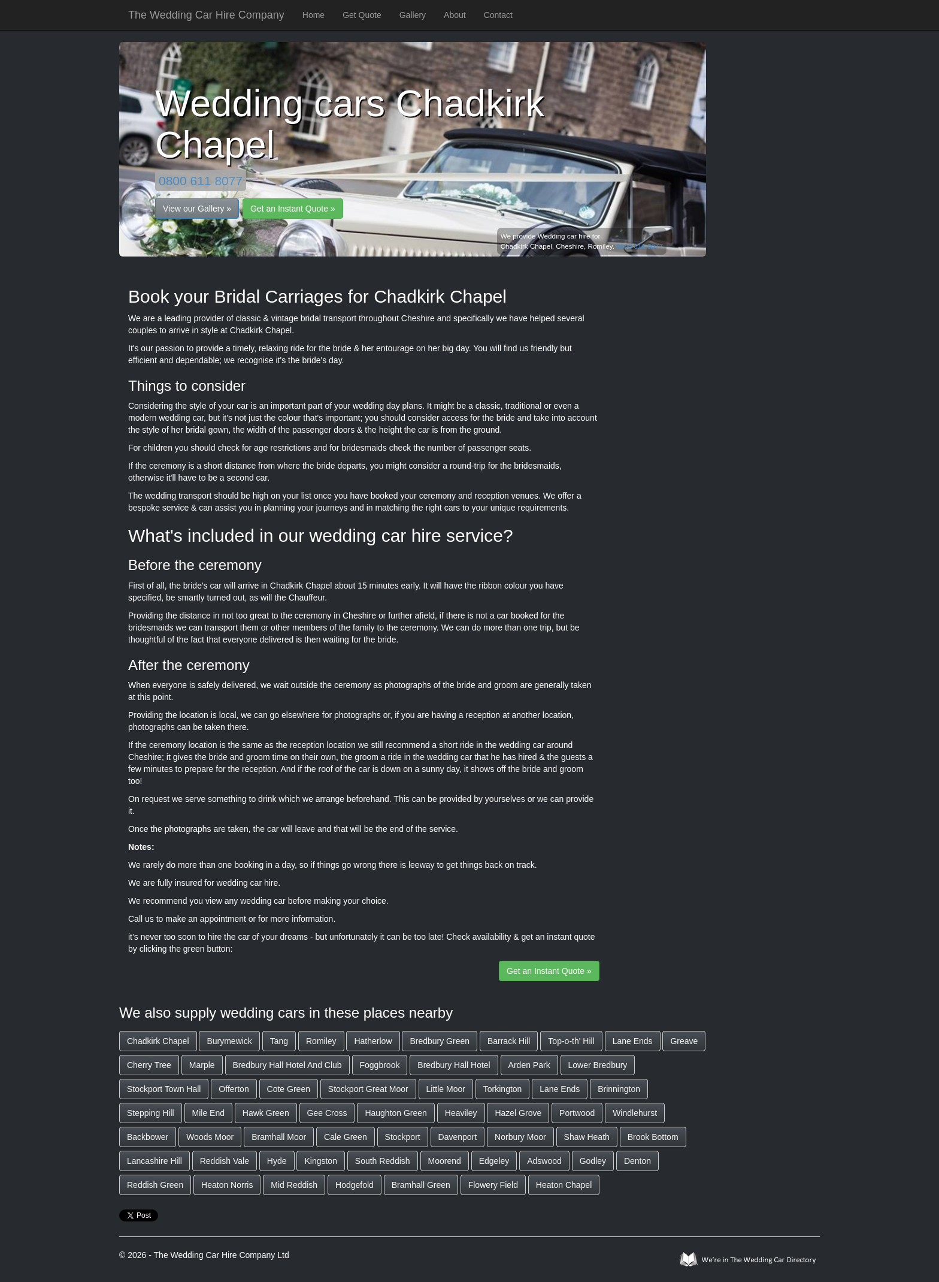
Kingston (320, 1161)
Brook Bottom (653, 1137)
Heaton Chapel (564, 1185)
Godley (593, 1161)
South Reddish (382, 1161)
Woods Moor (210, 1137)
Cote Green (288, 1089)
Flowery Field (493, 1185)
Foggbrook (380, 1065)
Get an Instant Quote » (292, 208)
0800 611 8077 (201, 181)
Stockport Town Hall (164, 1089)
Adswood (544, 1161)
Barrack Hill (509, 1041)
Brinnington (619, 1089)
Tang (279, 1041)
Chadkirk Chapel (158, 1041)
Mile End (208, 1113)
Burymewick (229, 1041)
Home (313, 15)
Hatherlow (373, 1041)
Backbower (147, 1137)
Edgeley (494, 1161)
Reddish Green (155, 1185)
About (455, 15)
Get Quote (362, 15)
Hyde (277, 1161)
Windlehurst (635, 1113)
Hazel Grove (518, 1113)
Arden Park (529, 1065)
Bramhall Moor (279, 1137)
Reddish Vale (224, 1161)
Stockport (402, 1137)
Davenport (457, 1137)
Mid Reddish (294, 1185)
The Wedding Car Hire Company (206, 15)
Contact (498, 15)
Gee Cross (327, 1113)
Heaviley (461, 1113)
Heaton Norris (227, 1185)
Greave (684, 1041)
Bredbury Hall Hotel (453, 1065)
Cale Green (345, 1137)
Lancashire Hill (154, 1161)
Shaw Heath (587, 1137)
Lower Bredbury (598, 1065)
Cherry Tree (149, 1065)
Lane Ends (633, 1041)
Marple (202, 1065)
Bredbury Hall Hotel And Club (287, 1065)
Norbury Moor (520, 1137)
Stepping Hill (150, 1113)
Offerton (234, 1089)
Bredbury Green (439, 1041)
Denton (637, 1161)
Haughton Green (396, 1113)
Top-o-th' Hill (571, 1041)
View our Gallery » (197, 208)
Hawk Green (266, 1113)
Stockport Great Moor (368, 1089)
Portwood (577, 1113)
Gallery (412, 15)
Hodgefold (354, 1185)
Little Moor (445, 1089)
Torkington (502, 1089)
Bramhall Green (421, 1185)
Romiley (321, 1041)
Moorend (444, 1161)
